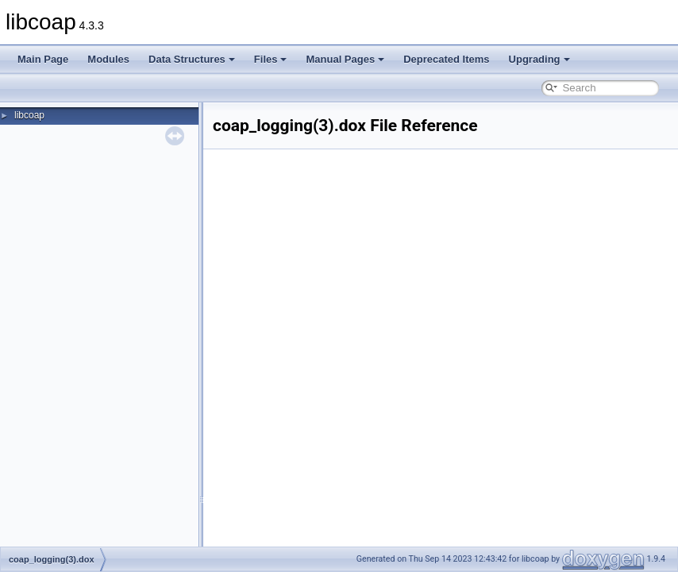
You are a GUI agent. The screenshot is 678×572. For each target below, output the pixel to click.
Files (270, 59)
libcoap (29, 115)
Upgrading (539, 59)
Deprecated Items (446, 59)
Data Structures (191, 59)
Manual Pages (345, 59)
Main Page (42, 59)
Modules (108, 59)
